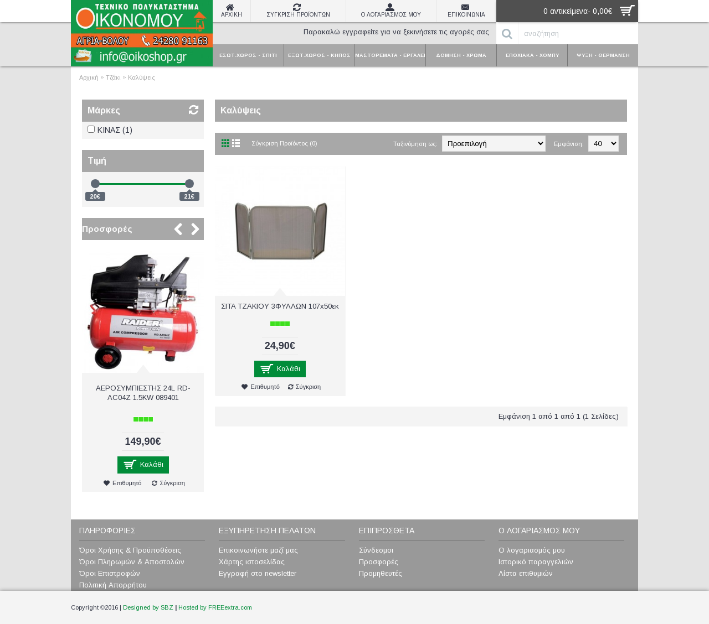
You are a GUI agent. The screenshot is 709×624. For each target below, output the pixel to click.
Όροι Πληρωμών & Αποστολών (131, 562)
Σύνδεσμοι (376, 550)
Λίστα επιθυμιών (526, 573)
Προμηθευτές (380, 573)
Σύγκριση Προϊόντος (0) (284, 143)
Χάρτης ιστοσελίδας (252, 562)
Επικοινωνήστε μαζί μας (258, 550)
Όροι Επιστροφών (109, 573)
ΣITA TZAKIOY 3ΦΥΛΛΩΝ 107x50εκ (280, 306)
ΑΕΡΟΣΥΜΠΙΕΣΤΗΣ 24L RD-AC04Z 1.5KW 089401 (143, 393)
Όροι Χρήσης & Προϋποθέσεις (130, 550)
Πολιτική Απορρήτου (113, 585)
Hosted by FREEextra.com (215, 607)
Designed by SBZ (148, 607)
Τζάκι (113, 77)
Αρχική (89, 77)
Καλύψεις (141, 77)
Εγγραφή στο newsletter (257, 573)
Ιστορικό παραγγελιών (536, 562)
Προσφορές (107, 228)
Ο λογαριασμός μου (532, 550)
